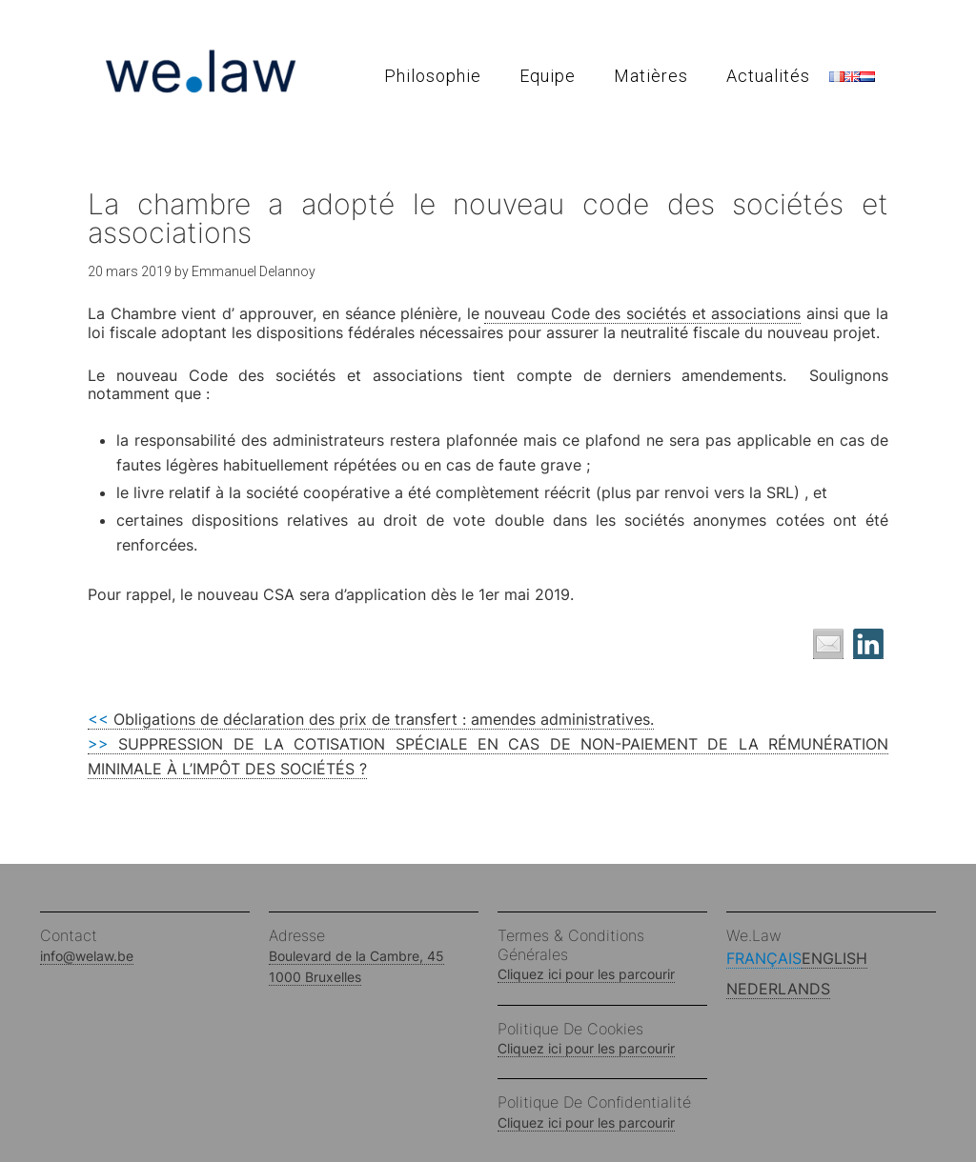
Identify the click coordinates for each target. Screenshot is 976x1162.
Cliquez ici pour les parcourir (586, 974)
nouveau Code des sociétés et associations (642, 313)
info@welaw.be (86, 956)
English (834, 958)
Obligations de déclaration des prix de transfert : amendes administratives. (371, 719)
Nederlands (778, 988)
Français (764, 958)
